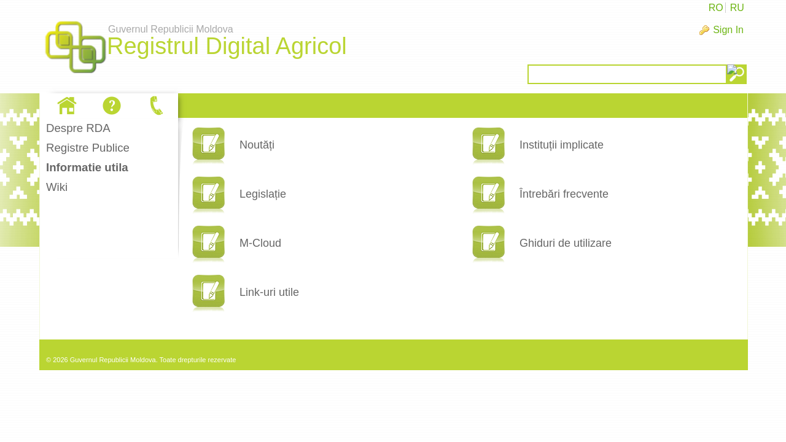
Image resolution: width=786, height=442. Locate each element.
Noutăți (256, 145)
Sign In (728, 30)
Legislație (262, 194)
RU (737, 7)
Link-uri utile (269, 292)
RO (716, 7)
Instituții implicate (561, 145)
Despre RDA (78, 128)
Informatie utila (87, 167)
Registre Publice (88, 147)
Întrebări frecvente (564, 194)
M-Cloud (260, 243)
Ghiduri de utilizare (565, 243)
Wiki (57, 186)
